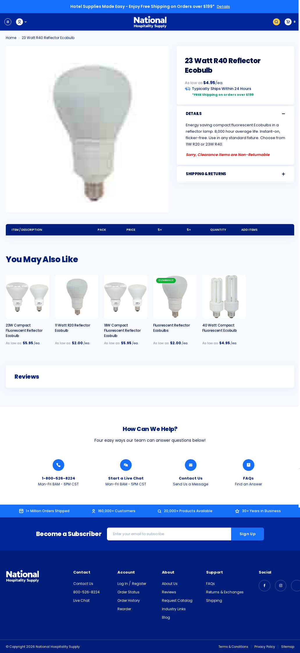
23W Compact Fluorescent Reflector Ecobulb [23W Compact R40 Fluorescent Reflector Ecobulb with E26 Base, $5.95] (24, 330)
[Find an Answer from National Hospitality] (248, 465)
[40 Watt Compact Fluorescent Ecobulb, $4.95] (224, 296)
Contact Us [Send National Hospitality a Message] (191, 478)
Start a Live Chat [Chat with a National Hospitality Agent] (126, 478)
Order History (128, 600)
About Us (170, 583)
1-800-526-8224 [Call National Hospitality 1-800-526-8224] (58, 478)
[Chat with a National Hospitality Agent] (126, 465)
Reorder (124, 608)
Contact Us (83, 583)
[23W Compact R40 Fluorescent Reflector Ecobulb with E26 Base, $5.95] (27, 296)
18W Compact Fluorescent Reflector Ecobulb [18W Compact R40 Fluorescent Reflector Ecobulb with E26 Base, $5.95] (122, 330)
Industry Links (174, 608)
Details (223, 6)
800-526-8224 (86, 591)
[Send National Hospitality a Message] (191, 465)
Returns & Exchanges (225, 591)
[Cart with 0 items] (290, 21)
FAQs (210, 583)
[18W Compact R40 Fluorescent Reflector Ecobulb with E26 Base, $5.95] (125, 296)
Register (139, 583)
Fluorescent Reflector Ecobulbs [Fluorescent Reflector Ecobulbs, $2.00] (171, 327)
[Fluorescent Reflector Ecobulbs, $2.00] (175, 296)
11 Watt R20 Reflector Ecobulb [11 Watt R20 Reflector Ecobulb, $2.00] (72, 327)
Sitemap (287, 646)
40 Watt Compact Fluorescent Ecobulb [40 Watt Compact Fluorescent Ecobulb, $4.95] (219, 327)
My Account (21, 21)
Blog (166, 617)
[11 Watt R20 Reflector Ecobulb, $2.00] (76, 296)
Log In (123, 583)
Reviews (169, 591)
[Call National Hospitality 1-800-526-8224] (58, 465)
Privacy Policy (263, 646)
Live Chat (81, 600)
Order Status (128, 591)
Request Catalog (177, 600)
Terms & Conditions (230, 646)
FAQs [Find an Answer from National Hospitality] (248, 478)
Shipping (214, 600)
